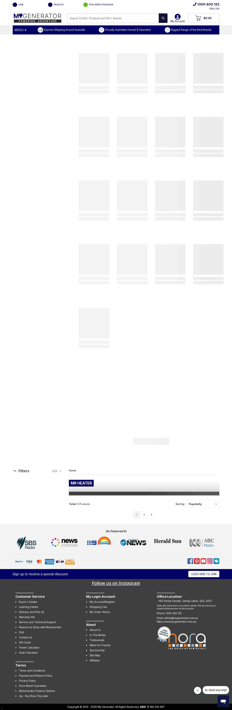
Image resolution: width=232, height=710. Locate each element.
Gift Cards (25, 642)
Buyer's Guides (28, 601)
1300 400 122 (206, 4)
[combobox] (113, 18)
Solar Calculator (28, 652)
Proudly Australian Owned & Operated (128, 29)
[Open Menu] (21, 29)
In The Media (97, 635)
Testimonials (97, 640)
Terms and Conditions (32, 670)
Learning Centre (28, 606)
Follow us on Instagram (116, 583)
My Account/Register (102, 601)
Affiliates (95, 660)
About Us (56, 5)
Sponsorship (97, 650)
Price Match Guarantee (98, 5)
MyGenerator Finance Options (37, 690)
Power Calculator (29, 647)
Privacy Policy (27, 680)
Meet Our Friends (100, 645)
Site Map (95, 655)
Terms (20, 665)
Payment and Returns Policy (35, 675)
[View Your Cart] (203, 18)
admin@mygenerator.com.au (181, 617)
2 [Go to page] (144, 514)
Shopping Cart (98, 606)
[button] (203, 504)
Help (18, 5)
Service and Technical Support (37, 622)
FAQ (21, 632)
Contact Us (25, 637)
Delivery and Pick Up (31, 611)
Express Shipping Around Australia (64, 29)
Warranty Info (27, 617)
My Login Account (100, 596)
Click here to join (203, 574)
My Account (177, 19)
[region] (37, 493)
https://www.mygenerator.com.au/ (176, 621)
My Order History (100, 611)
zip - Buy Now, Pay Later (33, 695)
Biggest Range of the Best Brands (191, 29)
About (91, 625)
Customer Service (30, 596)
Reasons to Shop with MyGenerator (40, 627)
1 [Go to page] (136, 514)
